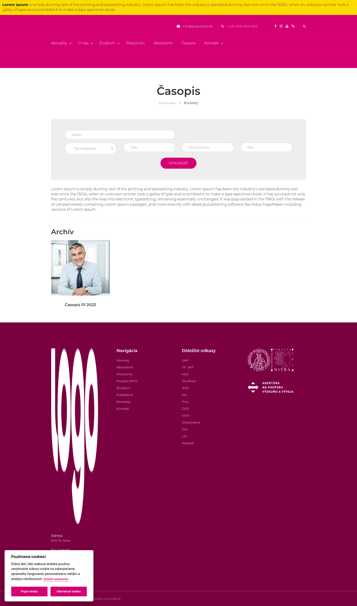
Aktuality (59, 43)
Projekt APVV (127, 381)
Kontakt (211, 43)
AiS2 (185, 388)
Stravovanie (191, 422)
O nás (83, 43)
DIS (185, 429)
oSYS (186, 415)
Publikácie (125, 395)
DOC (186, 409)
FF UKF (188, 367)
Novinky (123, 360)
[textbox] (90, 148)
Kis (184, 395)
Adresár (188, 443)
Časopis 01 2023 (80, 304)
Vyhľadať (178, 163)
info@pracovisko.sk (198, 26)
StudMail (189, 381)
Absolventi (163, 43)
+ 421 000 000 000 (242, 26)
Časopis (189, 43)
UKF (185, 360)
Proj (185, 402)
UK (184, 436)
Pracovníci (135, 43)
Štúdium (107, 43)
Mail (185, 374)
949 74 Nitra (60, 540)
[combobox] (91, 148)
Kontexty (124, 402)
